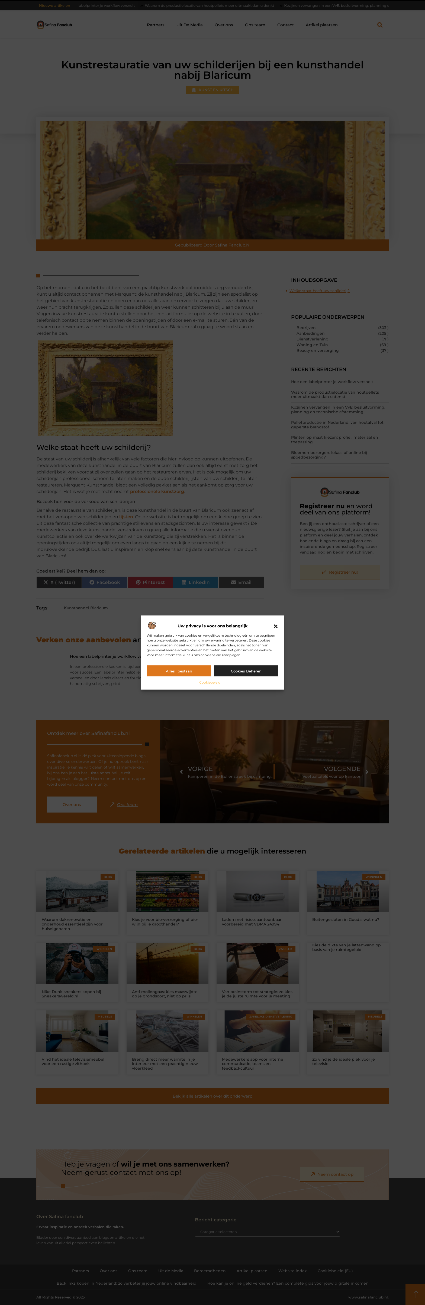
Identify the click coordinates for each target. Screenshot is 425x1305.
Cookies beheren (246, 671)
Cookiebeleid (209, 682)
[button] (275, 626)
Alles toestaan (179, 671)
